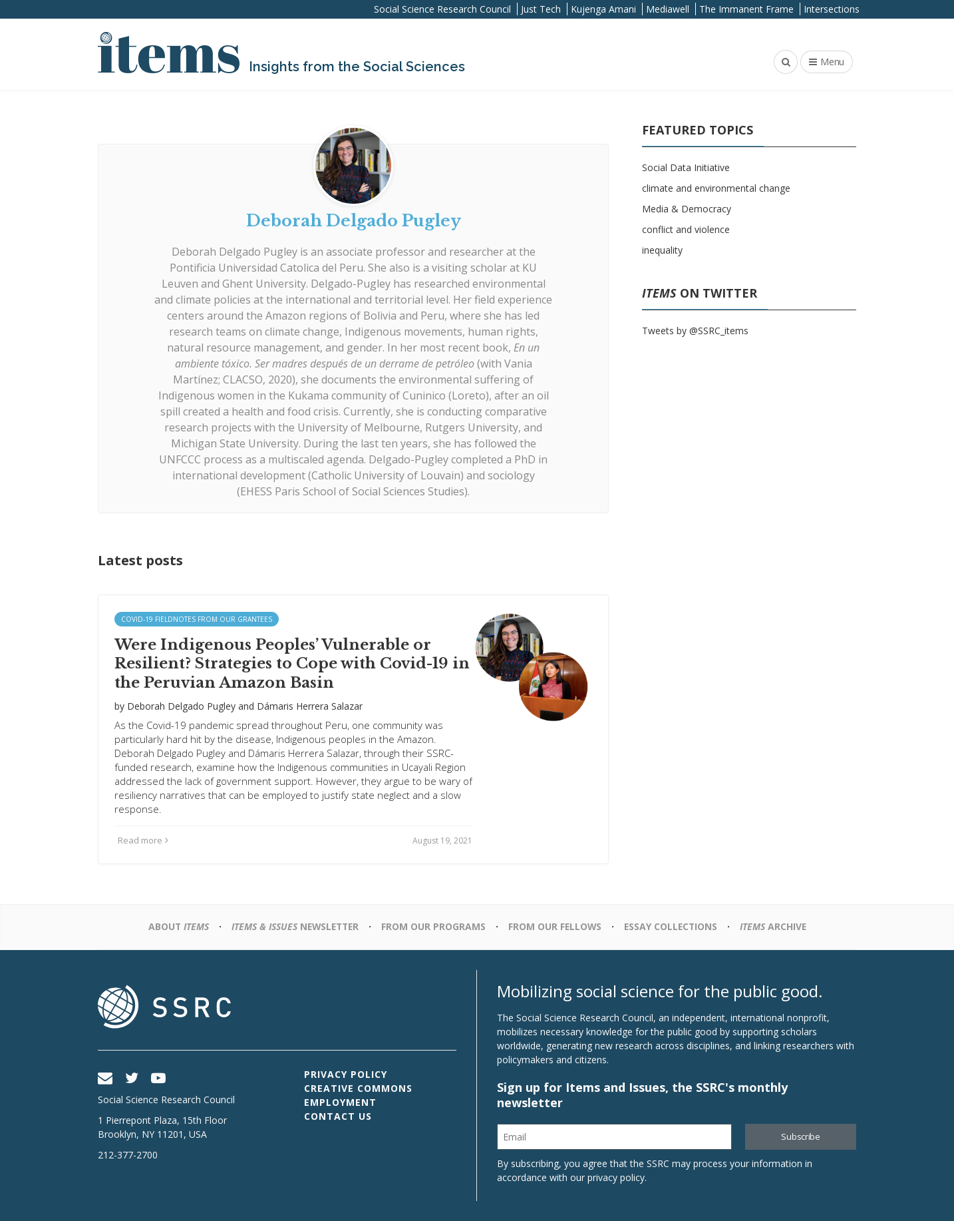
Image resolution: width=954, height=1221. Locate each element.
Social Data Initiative (686, 167)
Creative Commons (358, 1088)
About (174, 926)
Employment (340, 1102)
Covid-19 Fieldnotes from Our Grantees (196, 619)
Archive (776, 926)
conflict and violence (686, 229)
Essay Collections (672, 926)
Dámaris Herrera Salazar (310, 706)
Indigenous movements (403, 331)
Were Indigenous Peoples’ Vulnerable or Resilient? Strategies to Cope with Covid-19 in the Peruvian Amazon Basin (292, 664)
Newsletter (293, 926)
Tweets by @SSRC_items (695, 330)
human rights (502, 331)
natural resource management (243, 347)
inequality (662, 250)
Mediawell (667, 9)
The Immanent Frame (746, 9)
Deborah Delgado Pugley (234, 251)
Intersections (832, 9)
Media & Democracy (686, 208)
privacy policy (616, 1177)
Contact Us (338, 1116)
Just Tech (541, 9)
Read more (143, 840)
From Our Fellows (555, 926)
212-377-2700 (128, 1154)
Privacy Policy (345, 1074)
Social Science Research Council (442, 9)
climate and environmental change (716, 188)
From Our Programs (433, 926)
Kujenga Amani (603, 9)
